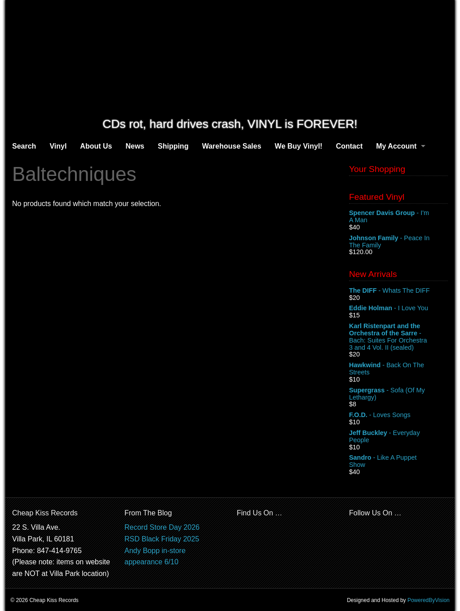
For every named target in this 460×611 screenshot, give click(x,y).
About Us (96, 146)
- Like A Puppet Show (398, 461)
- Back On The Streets (398, 369)
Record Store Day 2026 (161, 527)
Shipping (173, 146)
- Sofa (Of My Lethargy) (398, 394)
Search (24, 146)
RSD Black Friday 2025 (161, 539)
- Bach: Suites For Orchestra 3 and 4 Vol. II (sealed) (398, 337)
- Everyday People (398, 437)
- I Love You (398, 308)
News (134, 146)
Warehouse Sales (231, 146)
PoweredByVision (428, 600)
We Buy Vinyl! (299, 146)
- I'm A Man (398, 217)
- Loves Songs (398, 415)
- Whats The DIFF (398, 291)
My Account (396, 146)
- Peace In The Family (398, 242)
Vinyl (57, 146)
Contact (349, 146)
